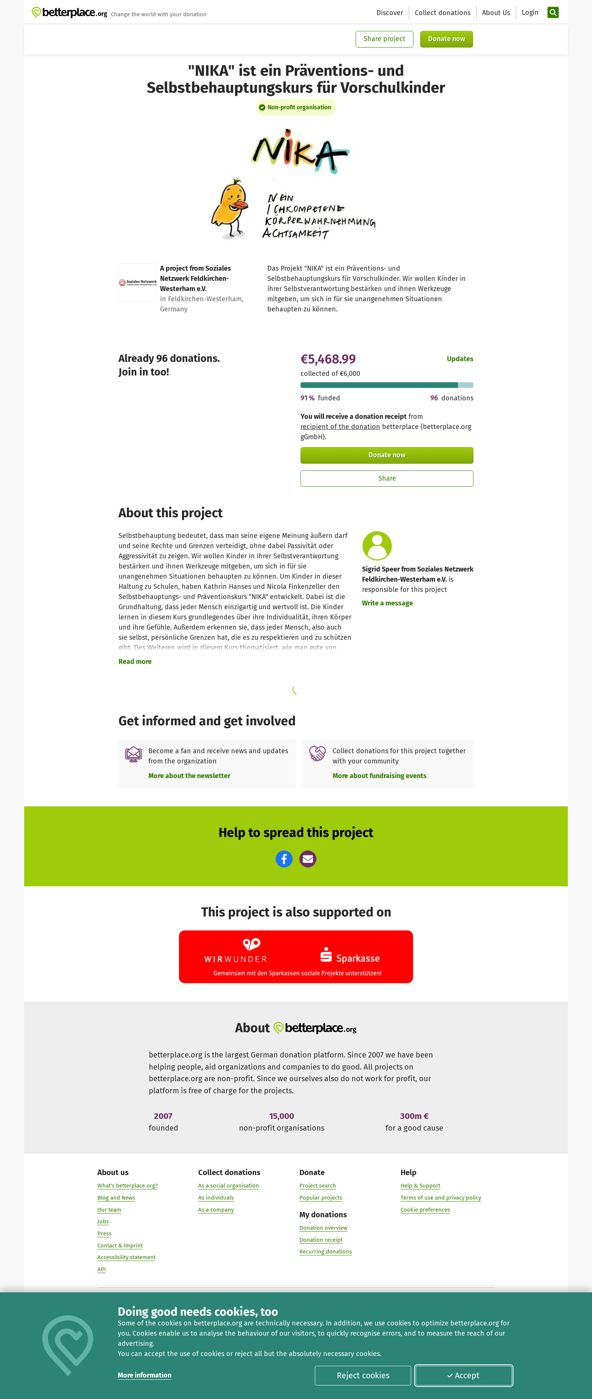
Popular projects (320, 1197)
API (101, 1269)
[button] (284, 858)
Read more (135, 661)
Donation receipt (320, 1239)
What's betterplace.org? (127, 1185)
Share (387, 478)
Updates (460, 359)
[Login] (529, 12)
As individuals (216, 1197)
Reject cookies (363, 1376)
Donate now (446, 39)
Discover (389, 13)
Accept (463, 1376)
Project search (317, 1185)
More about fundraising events (380, 776)
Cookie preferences (425, 1209)
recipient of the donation (340, 427)
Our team (109, 1209)
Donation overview (323, 1227)
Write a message (387, 603)
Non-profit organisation (299, 107)
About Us (496, 13)
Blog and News (116, 1197)
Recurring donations (325, 1251)
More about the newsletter (189, 776)
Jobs (103, 1221)
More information (144, 1375)
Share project (384, 39)
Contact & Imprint (120, 1245)
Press (104, 1233)
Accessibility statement (126, 1257)
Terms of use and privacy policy (441, 1197)
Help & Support (420, 1185)
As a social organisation (228, 1185)
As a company (216, 1209)
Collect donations (442, 13)
